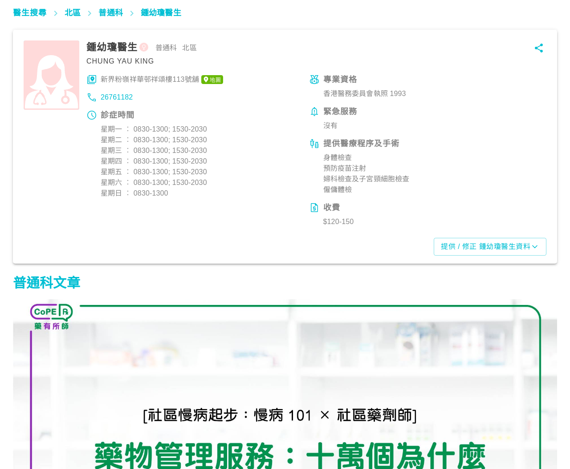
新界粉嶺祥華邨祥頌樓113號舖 (162, 79)
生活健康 (31, 429)
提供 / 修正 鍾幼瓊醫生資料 (490, 246)
